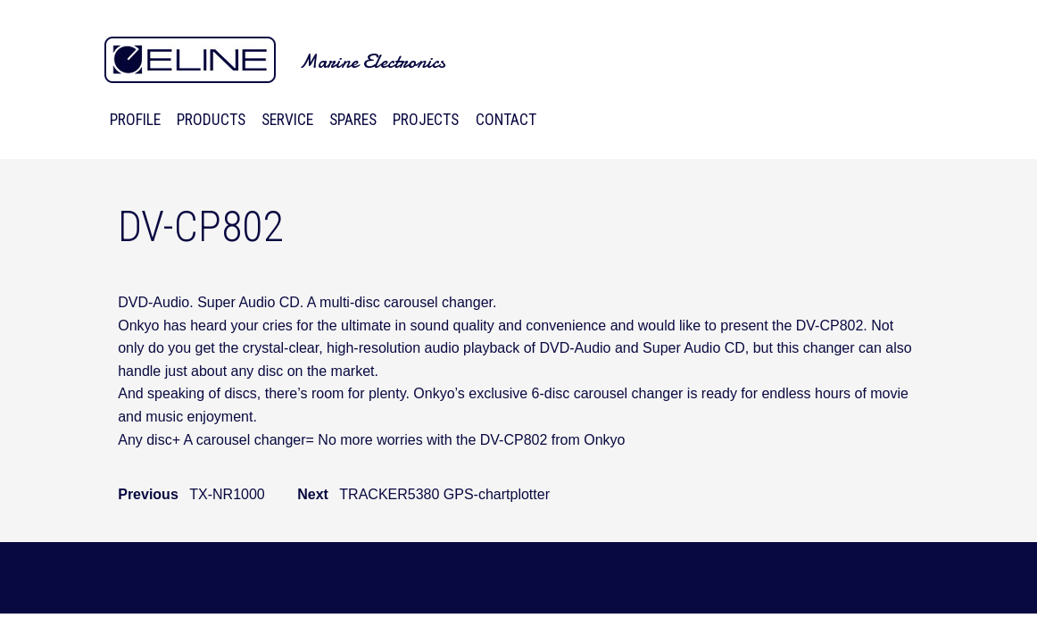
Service (287, 120)
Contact (506, 120)
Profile (135, 120)
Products (211, 120)
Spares (353, 120)
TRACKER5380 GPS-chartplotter (444, 494)
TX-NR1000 (226, 494)
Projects (426, 120)
